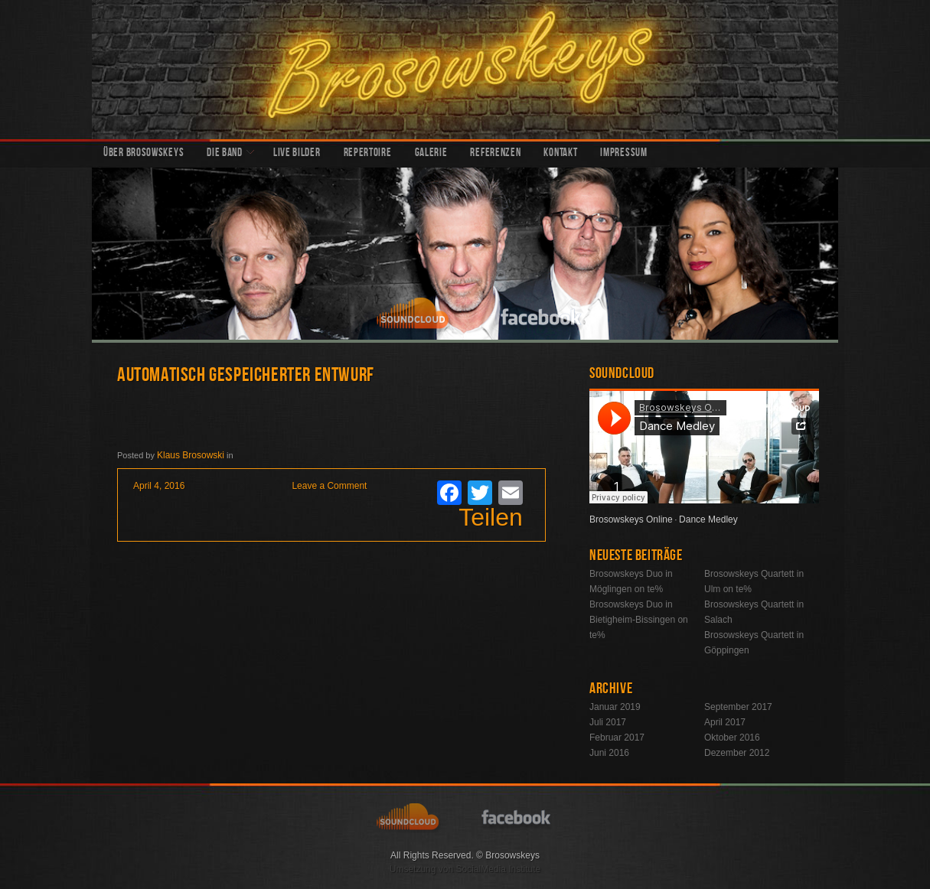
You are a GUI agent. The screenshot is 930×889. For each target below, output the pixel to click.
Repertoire (368, 154)
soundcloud (415, 315)
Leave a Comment (329, 485)
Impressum (623, 154)
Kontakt (560, 154)
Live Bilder (297, 154)
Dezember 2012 (736, 752)
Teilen (490, 517)
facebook (542, 315)
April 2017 (725, 722)
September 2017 (738, 707)
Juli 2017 (607, 722)
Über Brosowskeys (143, 154)
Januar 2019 (615, 707)
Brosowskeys (465, 69)
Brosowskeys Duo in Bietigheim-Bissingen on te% (638, 619)
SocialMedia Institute (497, 869)
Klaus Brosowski (190, 455)
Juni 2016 (609, 752)
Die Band (225, 154)
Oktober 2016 (732, 737)
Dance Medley (708, 519)
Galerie (431, 154)
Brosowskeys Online (631, 519)
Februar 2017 (616, 737)
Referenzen (495, 154)
